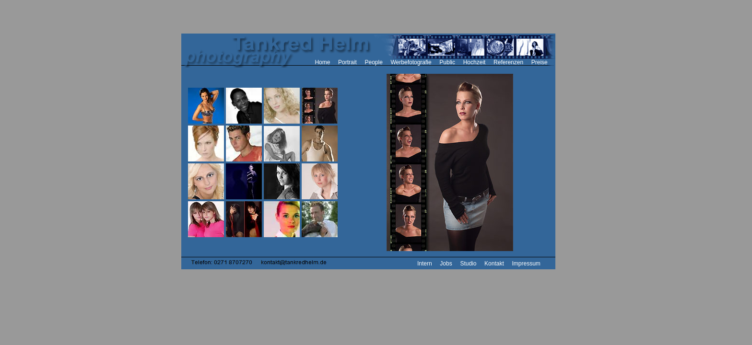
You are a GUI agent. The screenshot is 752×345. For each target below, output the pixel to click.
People (373, 62)
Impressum (526, 263)
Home (322, 62)
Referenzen (508, 62)
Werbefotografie (411, 62)
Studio (468, 263)
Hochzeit (474, 62)
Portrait (347, 62)
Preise (539, 62)
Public (447, 62)
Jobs (446, 263)
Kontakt (494, 263)
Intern (424, 263)
